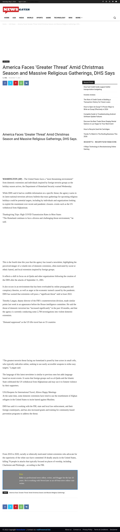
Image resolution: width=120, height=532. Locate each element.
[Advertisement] (60, 43)
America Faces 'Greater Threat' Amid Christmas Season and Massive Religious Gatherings (37, 492)
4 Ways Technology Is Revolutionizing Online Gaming (100, 148)
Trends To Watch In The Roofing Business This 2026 (100, 135)
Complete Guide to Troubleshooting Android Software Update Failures (100, 115)
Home (5, 24)
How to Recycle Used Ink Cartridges (97, 129)
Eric (6, 78)
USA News (12, 24)
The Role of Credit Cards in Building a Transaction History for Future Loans (97, 101)
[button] (114, 18)
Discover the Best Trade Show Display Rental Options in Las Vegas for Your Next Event (100, 122)
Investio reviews (89, 95)
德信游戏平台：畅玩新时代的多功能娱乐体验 (100, 142)
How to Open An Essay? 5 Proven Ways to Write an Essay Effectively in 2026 (99, 108)
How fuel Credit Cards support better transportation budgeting (97, 88)
